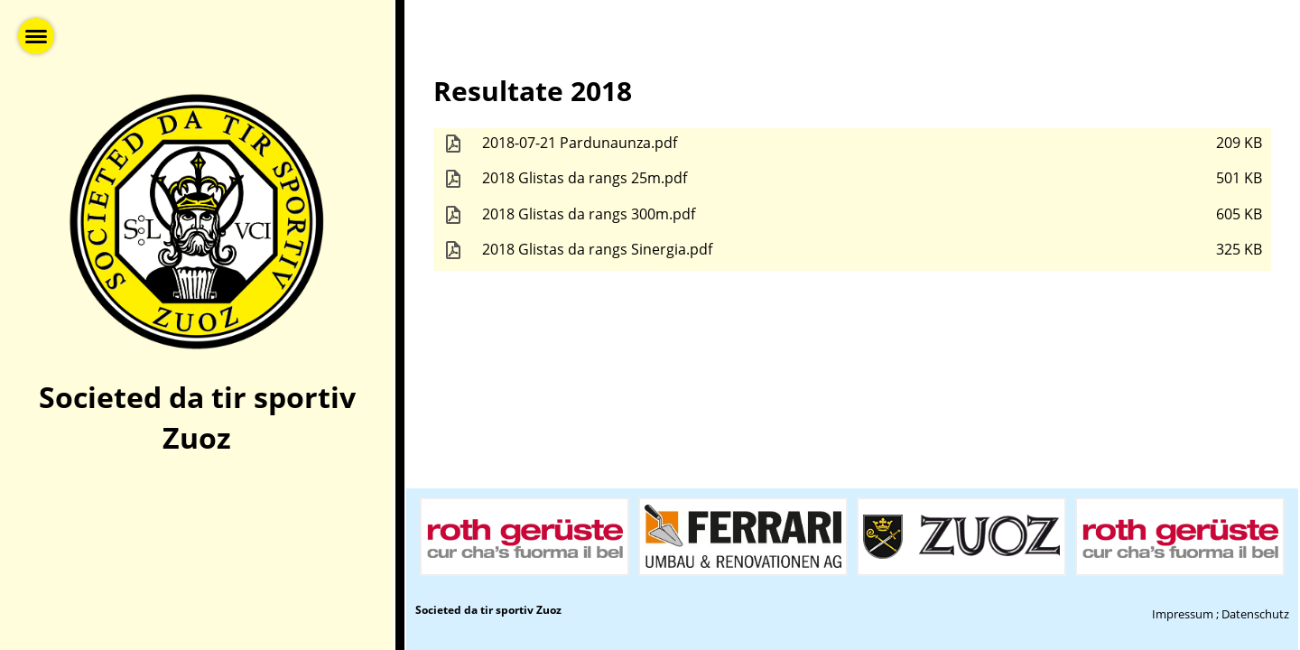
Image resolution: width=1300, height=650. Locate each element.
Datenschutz (1255, 614)
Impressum (1182, 614)
